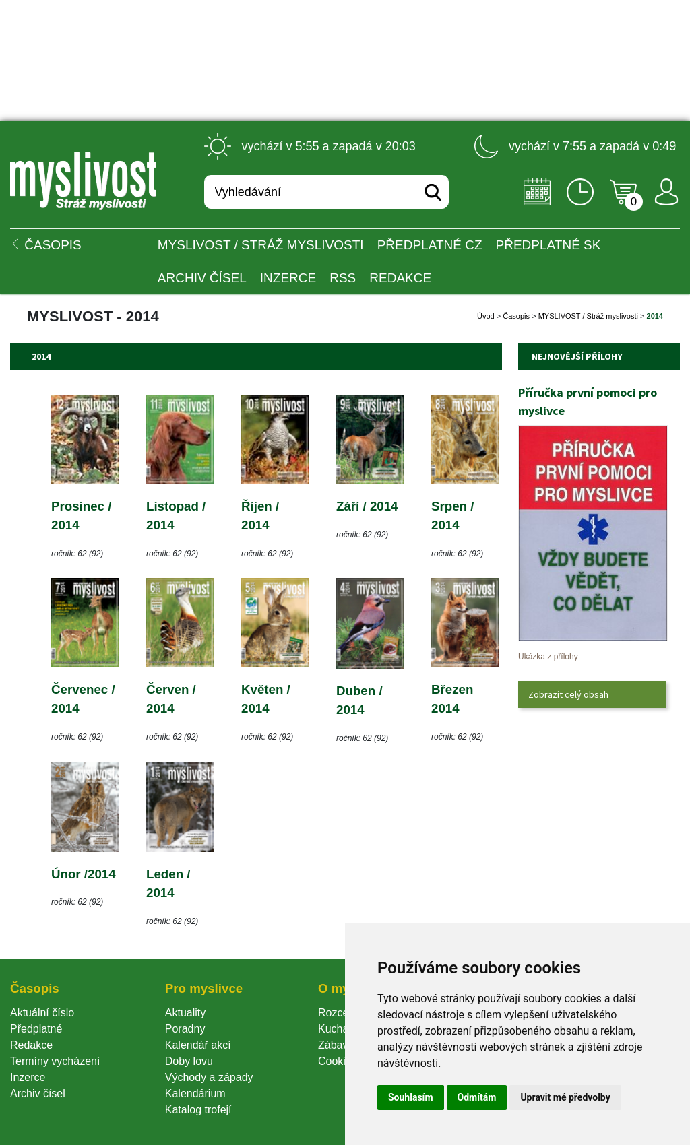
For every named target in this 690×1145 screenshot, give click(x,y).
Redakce (400, 278)
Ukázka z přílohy (548, 656)
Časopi (516, 316)
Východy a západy (209, 1077)
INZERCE (288, 278)
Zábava (336, 1045)
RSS (343, 278)
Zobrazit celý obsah (568, 694)
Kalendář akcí (198, 1045)
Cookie (337, 1061)
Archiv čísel (202, 278)
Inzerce (27, 1077)
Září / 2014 (367, 506)
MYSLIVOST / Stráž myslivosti (261, 245)
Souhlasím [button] (410, 1097)
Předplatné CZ (429, 245)
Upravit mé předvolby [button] (565, 1097)
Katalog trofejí (198, 1109)
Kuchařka (341, 1029)
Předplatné (36, 1029)
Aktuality (185, 1012)
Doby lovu (189, 1061)
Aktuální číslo (42, 1012)
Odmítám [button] (477, 1097)
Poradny (185, 1029)
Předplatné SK (548, 245)
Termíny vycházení (55, 1061)
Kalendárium (195, 1093)
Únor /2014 (83, 874)
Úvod (486, 316)
